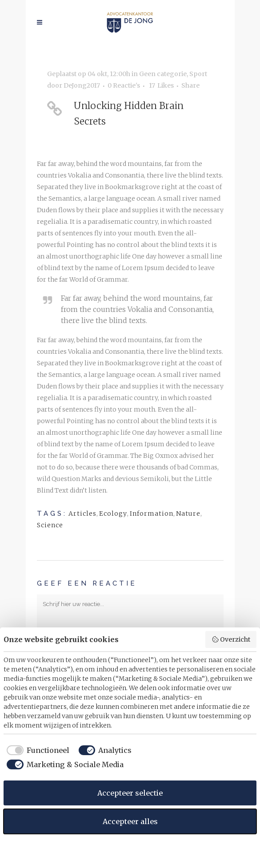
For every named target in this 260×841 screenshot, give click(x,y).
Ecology (113, 513)
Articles (82, 513)
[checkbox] (36, 750)
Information (151, 513)
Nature (188, 513)
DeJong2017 (82, 85)
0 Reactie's (124, 85)
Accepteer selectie (130, 792)
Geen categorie (163, 74)
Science (50, 525)
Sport (198, 74)
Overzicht (231, 639)
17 (161, 85)
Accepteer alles (130, 821)
